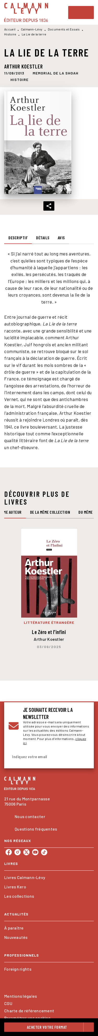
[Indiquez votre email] (42, 756)
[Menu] (81, 12)
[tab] (18, 237)
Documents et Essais (64, 29)
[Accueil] (26, 12)
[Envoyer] (83, 757)
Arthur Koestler (23, 66)
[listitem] (8, 852)
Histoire (10, 34)
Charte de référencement (29, 1010)
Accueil (9, 29)
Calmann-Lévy (32, 29)
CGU (8, 1003)
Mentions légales (20, 996)
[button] (55, 73)
